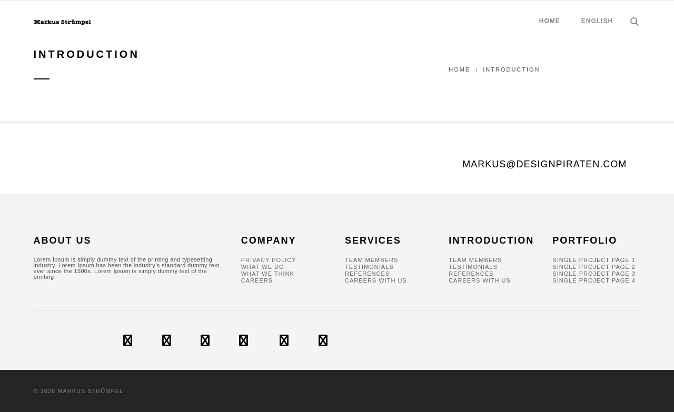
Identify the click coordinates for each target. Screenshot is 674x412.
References (367, 273)
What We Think (267, 273)
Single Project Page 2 (594, 267)
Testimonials (369, 267)
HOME (549, 21)
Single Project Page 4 (594, 280)
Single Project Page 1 (594, 260)
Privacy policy (268, 260)
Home (459, 69)
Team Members (371, 260)
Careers (257, 280)
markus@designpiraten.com (544, 164)
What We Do (262, 267)
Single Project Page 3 (594, 273)
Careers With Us (376, 280)
